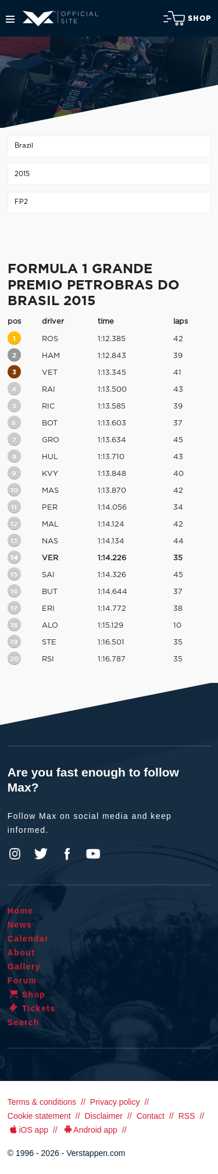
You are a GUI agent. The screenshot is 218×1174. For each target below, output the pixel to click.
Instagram (15, 853)
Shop (187, 18)
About (21, 952)
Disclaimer (104, 1116)
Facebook (66, 853)
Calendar (28, 938)
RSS (186, 1116)
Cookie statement (39, 1116)
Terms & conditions (42, 1102)
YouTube (93, 853)
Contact (151, 1116)
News (20, 924)
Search (24, 1022)
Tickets (32, 1008)
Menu (10, 19)
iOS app (28, 1129)
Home (21, 910)
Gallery (24, 966)
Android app (89, 1129)
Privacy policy (115, 1102)
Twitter (41, 853)
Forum (22, 980)
